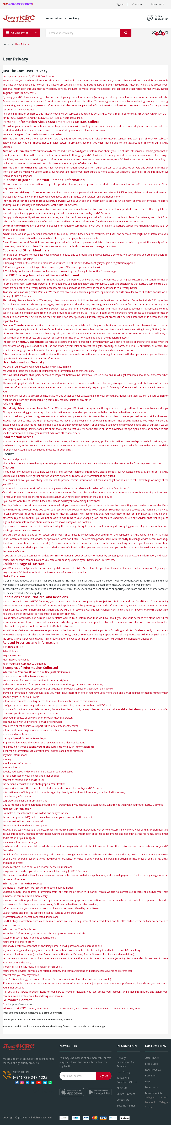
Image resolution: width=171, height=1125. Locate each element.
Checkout (137, 4)
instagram (150, 1097)
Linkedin (163, 1097)
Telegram (164, 1102)
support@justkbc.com (22, 1004)
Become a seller (126, 1105)
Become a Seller (154, 1093)
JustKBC (23, 1117)
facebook (150, 1102)
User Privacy (123, 1072)
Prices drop (151, 1063)
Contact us (123, 1099)
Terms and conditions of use (127, 1080)
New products (153, 1069)
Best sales (151, 1075)
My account (157, 4)
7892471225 (161, 19)
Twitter (149, 1107)
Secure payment (126, 1093)
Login (148, 1081)
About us (122, 1088)
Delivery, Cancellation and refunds (126, 1062)
